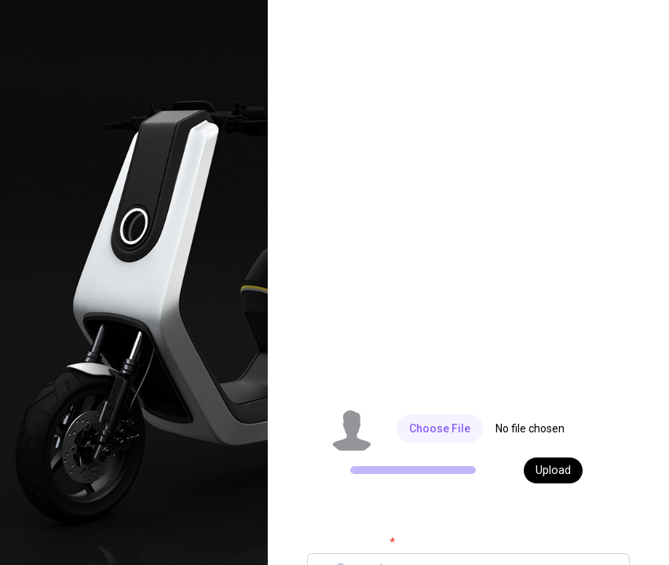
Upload (553, 470)
